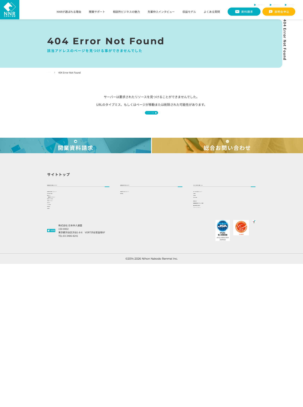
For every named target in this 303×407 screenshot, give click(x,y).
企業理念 (198, 283)
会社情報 (198, 291)
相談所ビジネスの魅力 (126, 12)
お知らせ (201, 315)
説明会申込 (54, 341)
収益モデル (189, 12)
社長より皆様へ (202, 300)
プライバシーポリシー (208, 345)
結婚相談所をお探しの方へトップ (140, 274)
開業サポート (97, 12)
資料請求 (52, 350)
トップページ (54, 72)
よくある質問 (212, 12)
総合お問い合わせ (208, 335)
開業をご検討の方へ (64, 298)
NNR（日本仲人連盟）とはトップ (213, 274)
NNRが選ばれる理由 (69, 12)
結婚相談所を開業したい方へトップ (68, 274)
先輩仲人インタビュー (161, 12)
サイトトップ (58, 248)
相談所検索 (127, 283)
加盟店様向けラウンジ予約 (216, 325)
